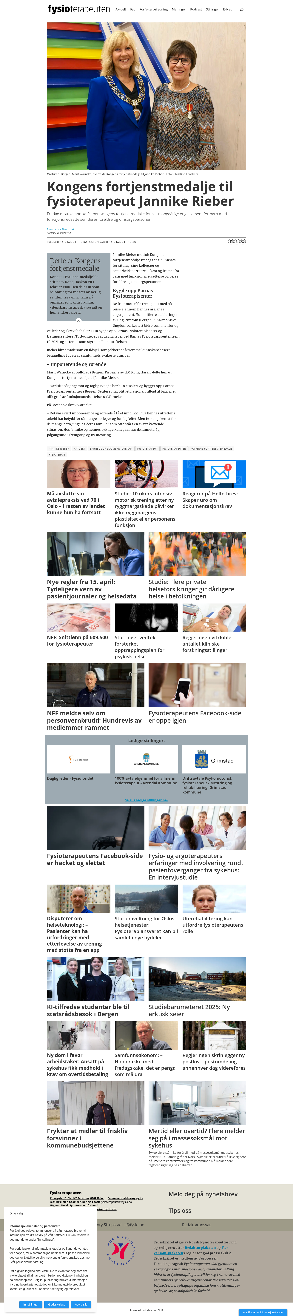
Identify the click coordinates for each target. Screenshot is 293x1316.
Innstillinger (30, 1304)
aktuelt (79, 448)
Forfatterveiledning (154, 9)
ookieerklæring (81, 1202)
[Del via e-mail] (243, 241)
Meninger (179, 9)
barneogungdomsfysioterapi (111, 448)
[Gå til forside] (79, 9)
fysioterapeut (147, 448)
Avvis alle (81, 1304)
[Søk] (241, 9)
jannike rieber (59, 448)
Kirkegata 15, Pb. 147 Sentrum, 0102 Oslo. (77, 1198)
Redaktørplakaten (201, 1248)
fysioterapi (57, 454)
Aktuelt (121, 9)
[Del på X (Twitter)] (237, 241)
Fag (132, 9)
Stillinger (212, 9)
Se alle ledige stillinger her (146, 800)
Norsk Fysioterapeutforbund (79, 1205)
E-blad (227, 9)
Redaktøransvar (196, 1224)
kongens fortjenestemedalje (211, 448)
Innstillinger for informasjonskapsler (263, 1312)
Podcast (196, 9)
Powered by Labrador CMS (146, 1310)
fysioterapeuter (174, 448)
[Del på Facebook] (231, 241)
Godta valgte (56, 1304)
